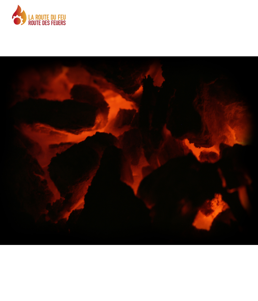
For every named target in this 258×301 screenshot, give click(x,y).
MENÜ (223, 20)
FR (238, 7)
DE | (231, 7)
